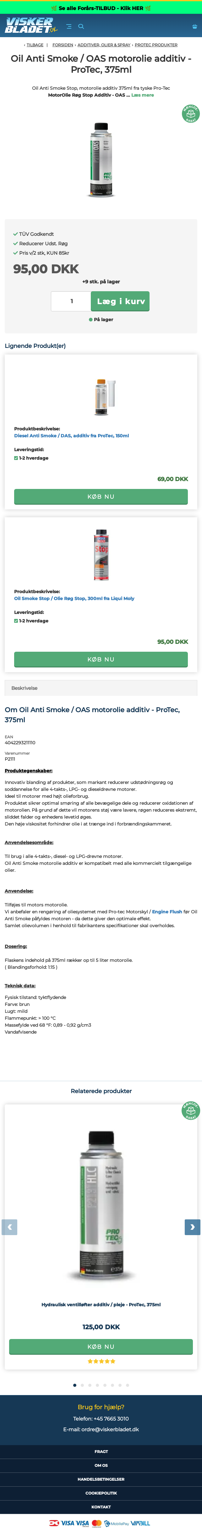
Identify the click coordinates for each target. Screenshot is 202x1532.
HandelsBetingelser (101, 1479)
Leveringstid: (29, 449)
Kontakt (101, 1507)
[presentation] (9, 1227)
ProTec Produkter (156, 45)
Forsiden (62, 45)
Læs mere (142, 95)
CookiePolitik (101, 1493)
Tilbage (35, 45)
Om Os (101, 1465)
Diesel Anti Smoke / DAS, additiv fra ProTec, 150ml (71, 436)
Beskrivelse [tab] (24, 688)
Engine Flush (167, 912)
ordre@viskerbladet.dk (110, 1430)
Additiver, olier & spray (104, 45)
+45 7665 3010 (111, 1419)
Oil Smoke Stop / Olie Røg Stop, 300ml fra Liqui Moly (74, 598)
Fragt (101, 1451)
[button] (75, 1385)
